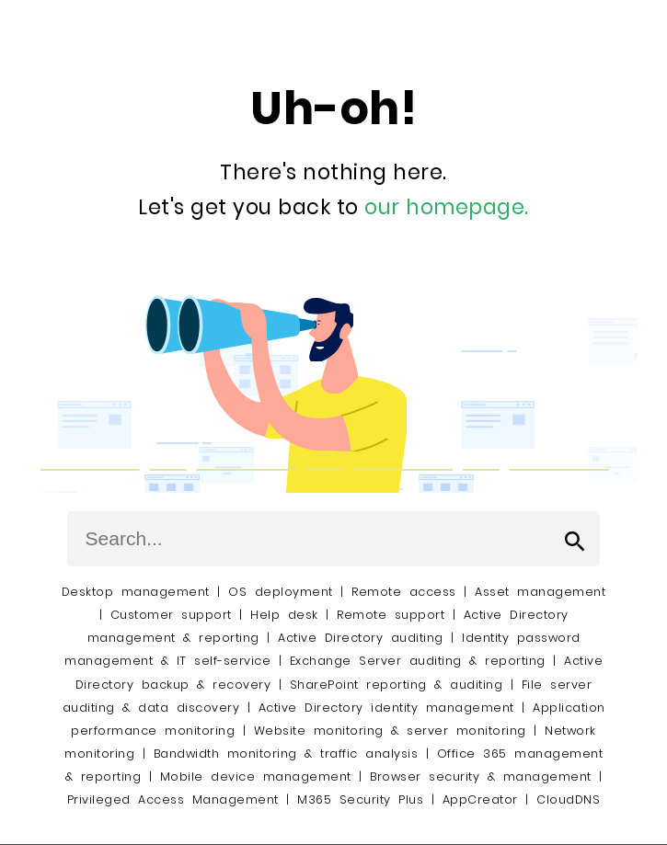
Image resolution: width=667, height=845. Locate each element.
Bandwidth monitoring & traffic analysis (286, 753)
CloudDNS (568, 799)
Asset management (540, 591)
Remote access (403, 591)
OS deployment (280, 591)
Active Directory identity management (386, 707)
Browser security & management (481, 776)
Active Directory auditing (360, 637)
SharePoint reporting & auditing (396, 684)
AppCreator (480, 799)
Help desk (284, 614)
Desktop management (136, 591)
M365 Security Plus (360, 799)
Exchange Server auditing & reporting (422, 660)
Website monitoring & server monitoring (390, 730)
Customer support (171, 614)
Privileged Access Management (173, 799)
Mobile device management (255, 776)
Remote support (390, 614)
